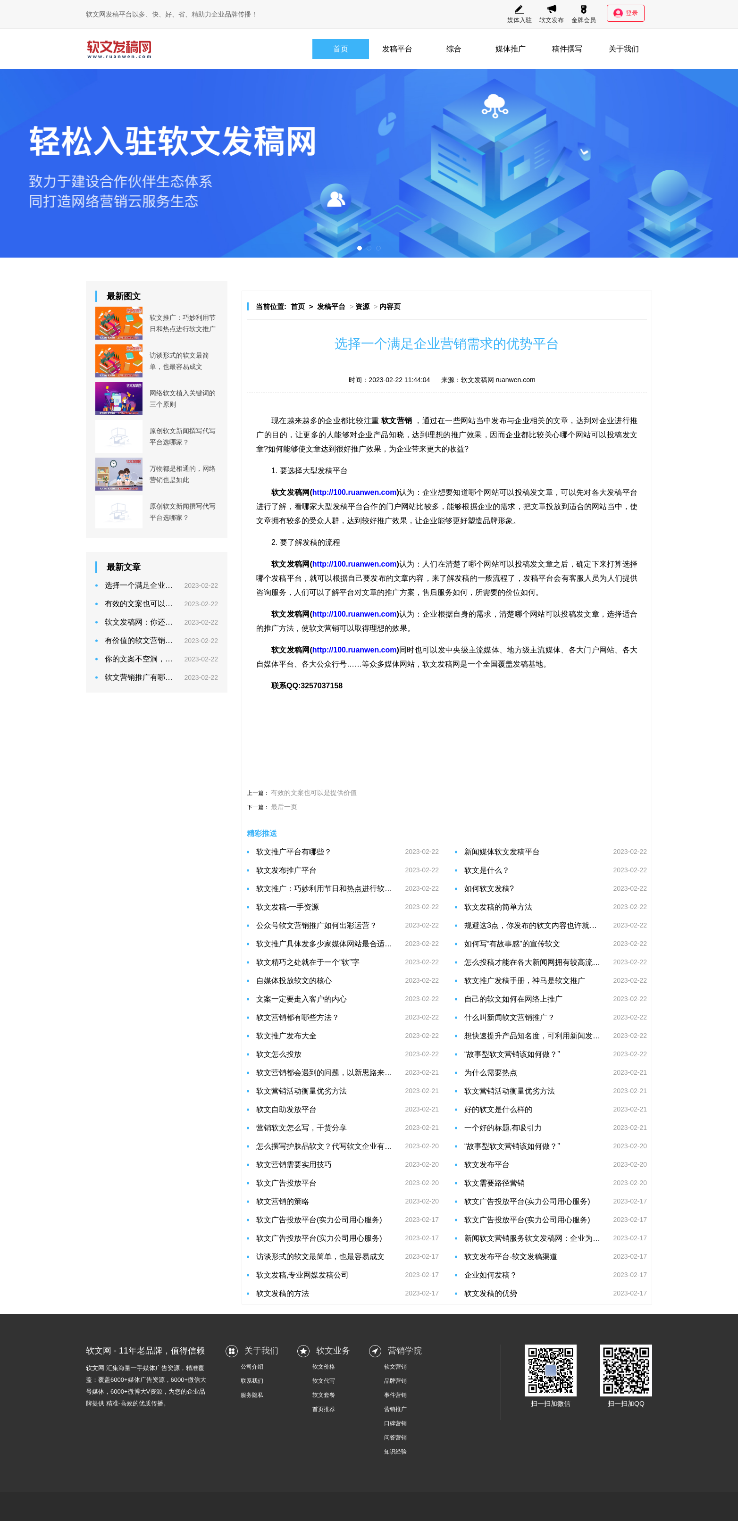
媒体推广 (510, 49)
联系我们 (252, 1381)
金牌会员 (584, 14)
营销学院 (405, 1350)
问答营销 (395, 1437)
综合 (453, 49)
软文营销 (395, 1366)
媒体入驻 (519, 14)
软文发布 (552, 14)
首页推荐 (323, 1409)
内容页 (390, 306)
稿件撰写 (567, 49)
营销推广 (395, 1409)
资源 (362, 306)
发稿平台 (397, 49)
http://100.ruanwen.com (354, 492)
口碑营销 (395, 1423)
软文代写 (323, 1381)
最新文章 (124, 567)
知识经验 (395, 1451)
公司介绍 (252, 1366)
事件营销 (395, 1395)
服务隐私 (252, 1395)
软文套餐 (323, 1395)
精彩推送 (262, 833)
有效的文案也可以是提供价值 (314, 792)
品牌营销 (395, 1381)
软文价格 (323, 1366)
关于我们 (624, 49)
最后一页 (284, 807)
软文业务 (333, 1350)
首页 (340, 49)
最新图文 (124, 296)
